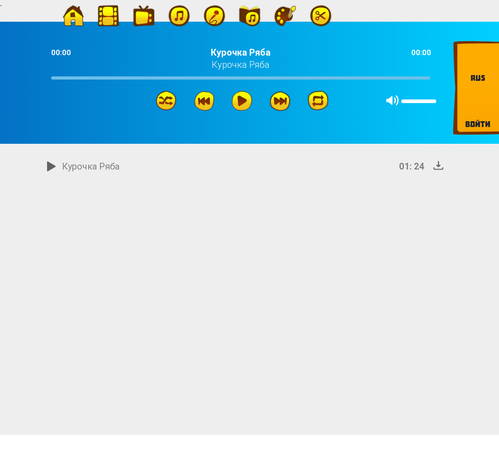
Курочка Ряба (90, 166)
